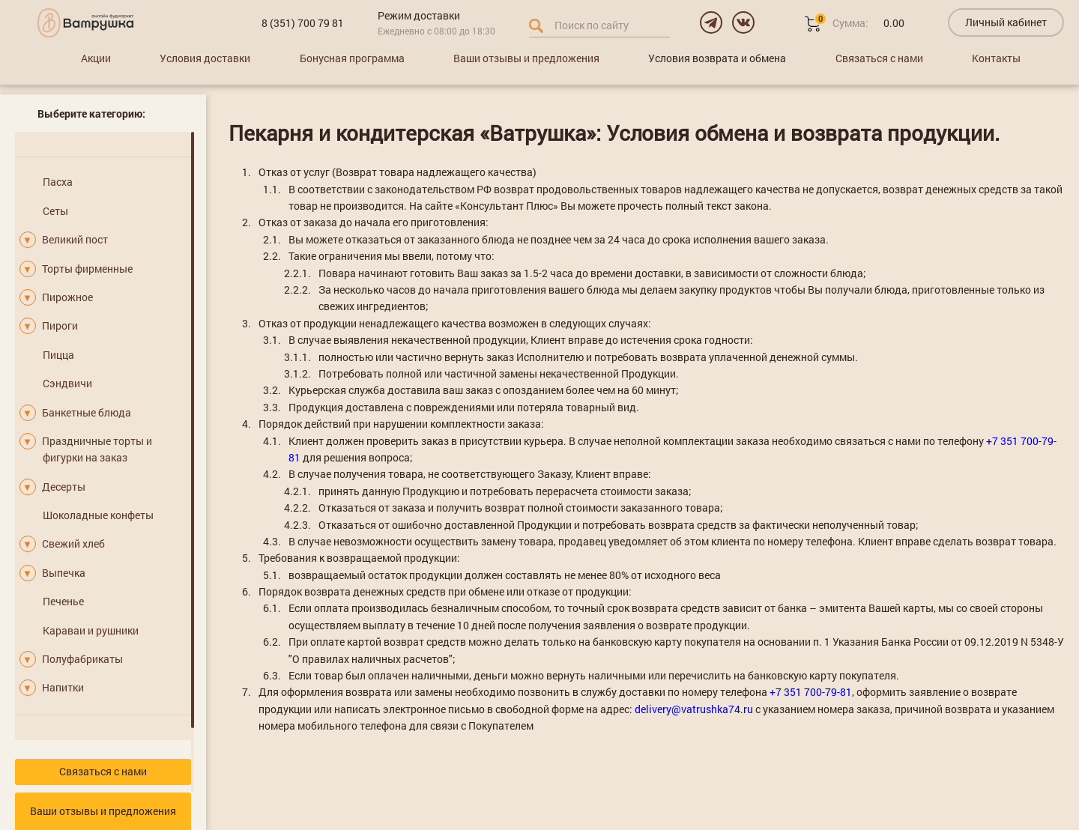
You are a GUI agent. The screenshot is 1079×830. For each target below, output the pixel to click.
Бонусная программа (352, 58)
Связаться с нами (879, 58)
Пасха (58, 182)
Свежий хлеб (73, 543)
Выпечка (63, 573)
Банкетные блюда (86, 412)
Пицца (58, 355)
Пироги (60, 325)
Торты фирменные (87, 268)
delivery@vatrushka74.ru (694, 709)
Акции (96, 58)
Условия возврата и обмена (717, 58)
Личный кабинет (1006, 22)
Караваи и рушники (91, 630)
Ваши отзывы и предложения (526, 58)
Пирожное (67, 297)
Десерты (63, 486)
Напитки (63, 687)
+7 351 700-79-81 (811, 692)
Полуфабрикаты (82, 659)
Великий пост (75, 239)
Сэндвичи (67, 383)
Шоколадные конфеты (98, 515)
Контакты (996, 58)
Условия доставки (205, 58)
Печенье (63, 601)
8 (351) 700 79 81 (303, 23)
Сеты (55, 211)
